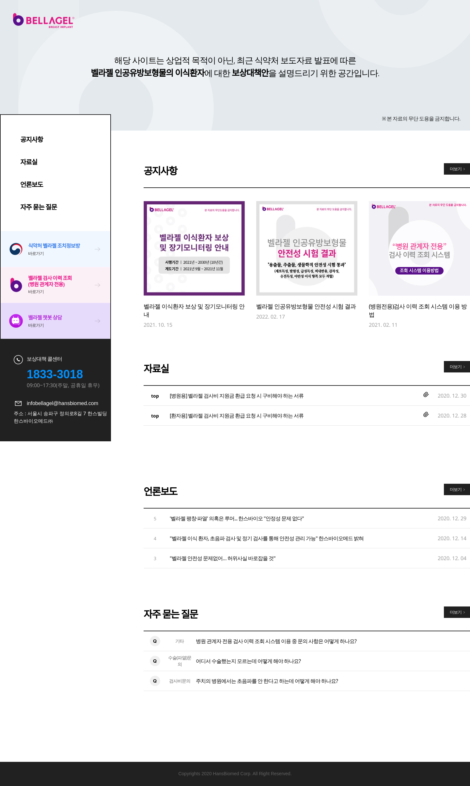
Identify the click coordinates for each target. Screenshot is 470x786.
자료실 (28, 162)
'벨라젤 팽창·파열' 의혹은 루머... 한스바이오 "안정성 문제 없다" (237, 518)
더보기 (456, 169)
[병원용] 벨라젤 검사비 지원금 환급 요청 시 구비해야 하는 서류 (237, 395)
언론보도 (31, 184)
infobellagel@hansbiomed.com (62, 403)
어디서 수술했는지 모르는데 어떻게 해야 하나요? (248, 661)
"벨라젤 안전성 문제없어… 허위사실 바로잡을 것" (222, 558)
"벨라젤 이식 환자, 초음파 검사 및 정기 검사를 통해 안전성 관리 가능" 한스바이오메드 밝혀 (267, 538)
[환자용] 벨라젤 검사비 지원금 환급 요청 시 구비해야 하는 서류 (237, 415)
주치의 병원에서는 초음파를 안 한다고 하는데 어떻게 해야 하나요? (267, 680)
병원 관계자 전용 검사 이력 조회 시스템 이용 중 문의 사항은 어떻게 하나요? (276, 641)
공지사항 (31, 139)
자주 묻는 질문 (38, 207)
